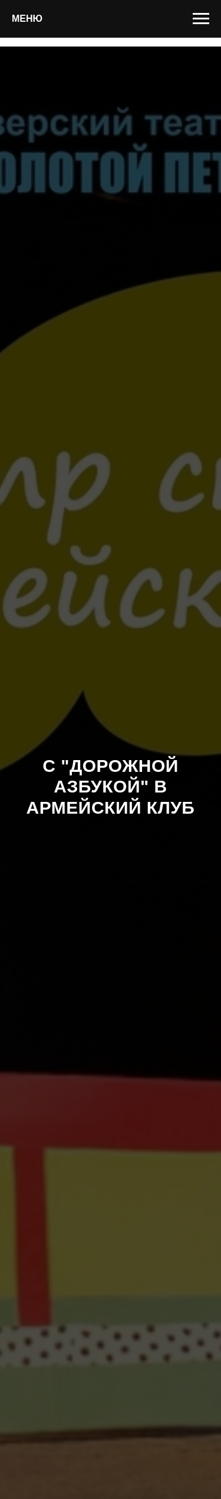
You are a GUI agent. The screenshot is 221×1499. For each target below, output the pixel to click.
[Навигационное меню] (201, 19)
